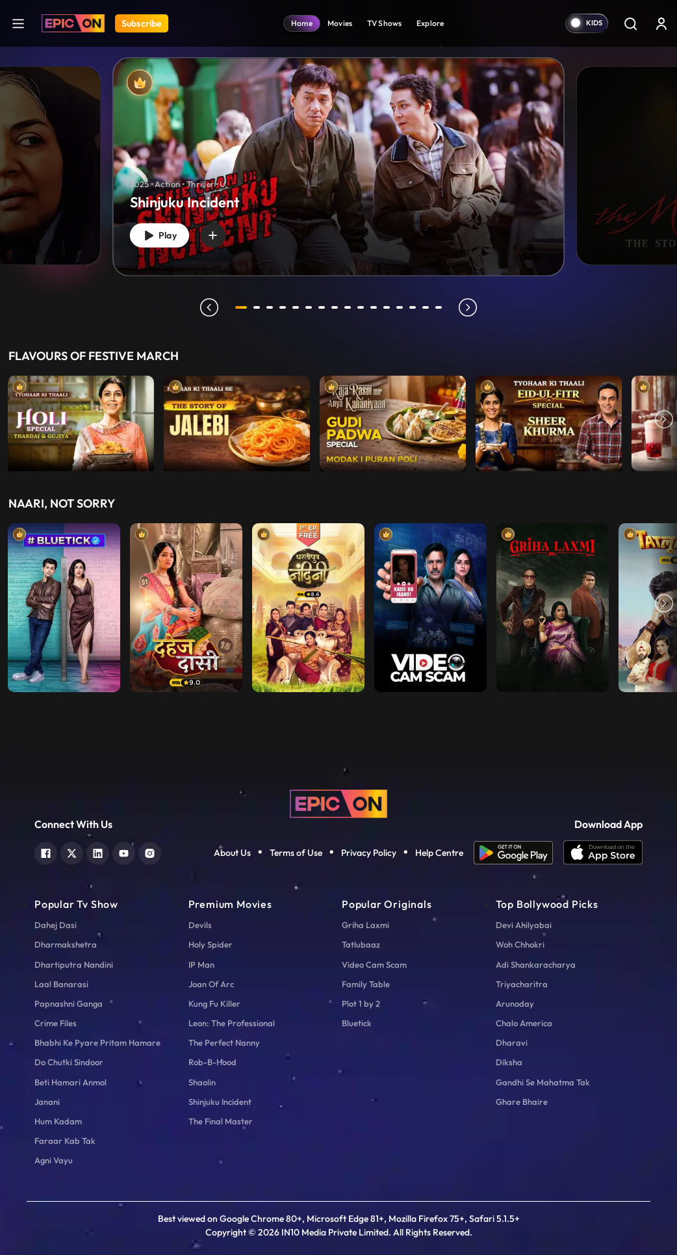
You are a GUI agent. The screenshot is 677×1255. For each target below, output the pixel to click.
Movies (340, 23)
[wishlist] (222, 233)
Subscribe (141, 23)
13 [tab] (402, 307)
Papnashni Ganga (68, 1003)
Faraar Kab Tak (65, 1140)
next (470, 307)
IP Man (201, 964)
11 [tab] (376, 307)
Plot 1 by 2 (361, 1003)
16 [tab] (441, 307)
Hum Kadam (58, 1121)
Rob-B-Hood (212, 1062)
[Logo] (73, 23)
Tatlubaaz (361, 944)
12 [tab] (389, 307)
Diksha (509, 1062)
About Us (232, 853)
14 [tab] (415, 307)
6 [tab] (311, 307)
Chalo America (524, 1023)
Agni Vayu (53, 1160)
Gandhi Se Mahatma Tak (543, 1082)
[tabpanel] (338, 156)
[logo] (338, 802)
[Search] (630, 23)
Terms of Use (296, 853)
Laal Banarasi (61, 984)
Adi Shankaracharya (536, 964)
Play (163, 233)
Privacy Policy (368, 853)
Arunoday (515, 1003)
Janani (47, 1101)
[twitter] (71, 851)
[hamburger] (18, 23)
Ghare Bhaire (522, 1101)
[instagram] (149, 851)
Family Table (366, 984)
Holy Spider (210, 944)
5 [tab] (298, 307)
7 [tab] (324, 307)
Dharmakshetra (65, 944)
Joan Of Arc (211, 984)
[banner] (338, 166)
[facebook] (45, 851)
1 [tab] (241, 307)
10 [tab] (363, 307)
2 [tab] (259, 307)
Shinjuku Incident (219, 1101)
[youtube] (123, 851)
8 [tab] (337, 307)
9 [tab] (350, 307)
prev (206, 307)
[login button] (661, 23)
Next (664, 420)
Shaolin (202, 1082)
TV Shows (384, 23)
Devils (200, 925)
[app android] (518, 852)
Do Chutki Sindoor (68, 1062)
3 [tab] (272, 307)
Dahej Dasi (55, 925)
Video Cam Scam (374, 964)
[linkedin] (97, 851)
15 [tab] (428, 307)
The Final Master (220, 1121)
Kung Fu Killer (214, 1003)
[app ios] (603, 852)
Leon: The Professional (231, 1023)
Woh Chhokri (520, 944)
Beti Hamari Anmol (70, 1082)
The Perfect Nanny (224, 1042)
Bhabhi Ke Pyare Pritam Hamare (97, 1042)
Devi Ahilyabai (524, 925)
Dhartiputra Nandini (73, 964)
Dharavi (512, 1042)
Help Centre (439, 853)
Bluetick (357, 1023)
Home (302, 23)
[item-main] (81, 420)
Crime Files (55, 1023)
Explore (430, 23)
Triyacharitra (522, 984)
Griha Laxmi (365, 925)
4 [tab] (285, 307)
